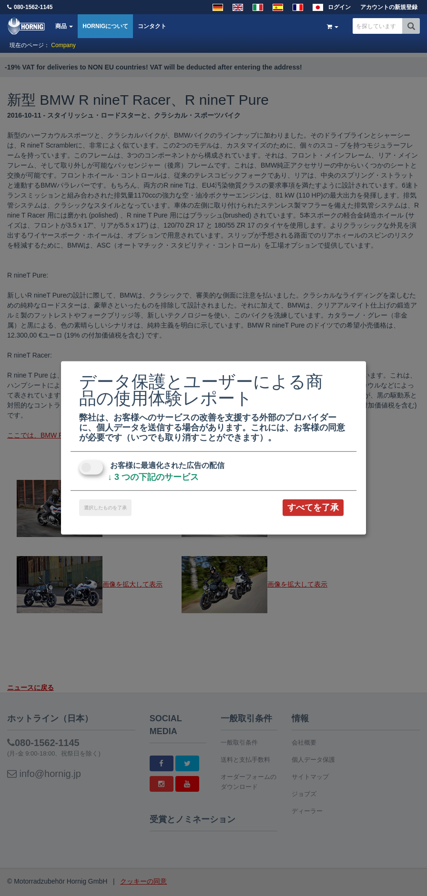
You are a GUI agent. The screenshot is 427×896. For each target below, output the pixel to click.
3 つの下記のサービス (153, 477)
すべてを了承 (313, 507)
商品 (64, 26)
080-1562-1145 (33, 7)
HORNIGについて (105, 26)
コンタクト (152, 26)
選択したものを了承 (105, 507)
